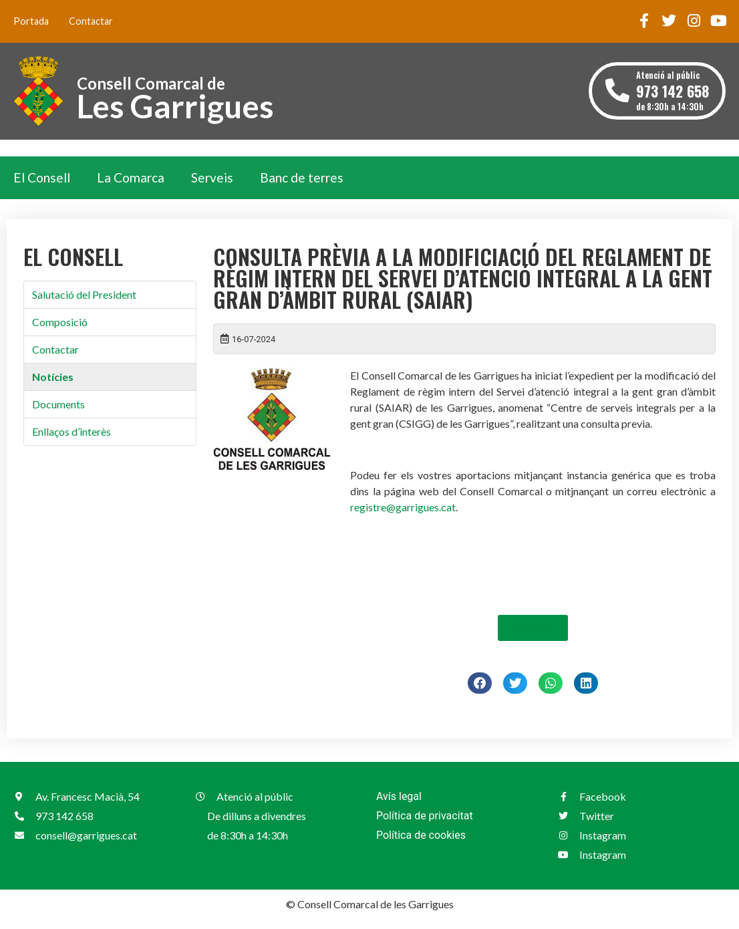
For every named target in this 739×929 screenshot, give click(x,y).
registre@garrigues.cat (403, 507)
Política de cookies (421, 835)
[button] (480, 683)
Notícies (52, 376)
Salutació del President (84, 294)
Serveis (212, 177)
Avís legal (399, 796)
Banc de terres (301, 177)
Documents (58, 404)
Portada (31, 21)
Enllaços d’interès (71, 431)
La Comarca (130, 177)
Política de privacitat (424, 815)
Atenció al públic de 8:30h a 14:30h (672, 90)
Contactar (91, 21)
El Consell (41, 177)
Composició (60, 321)
